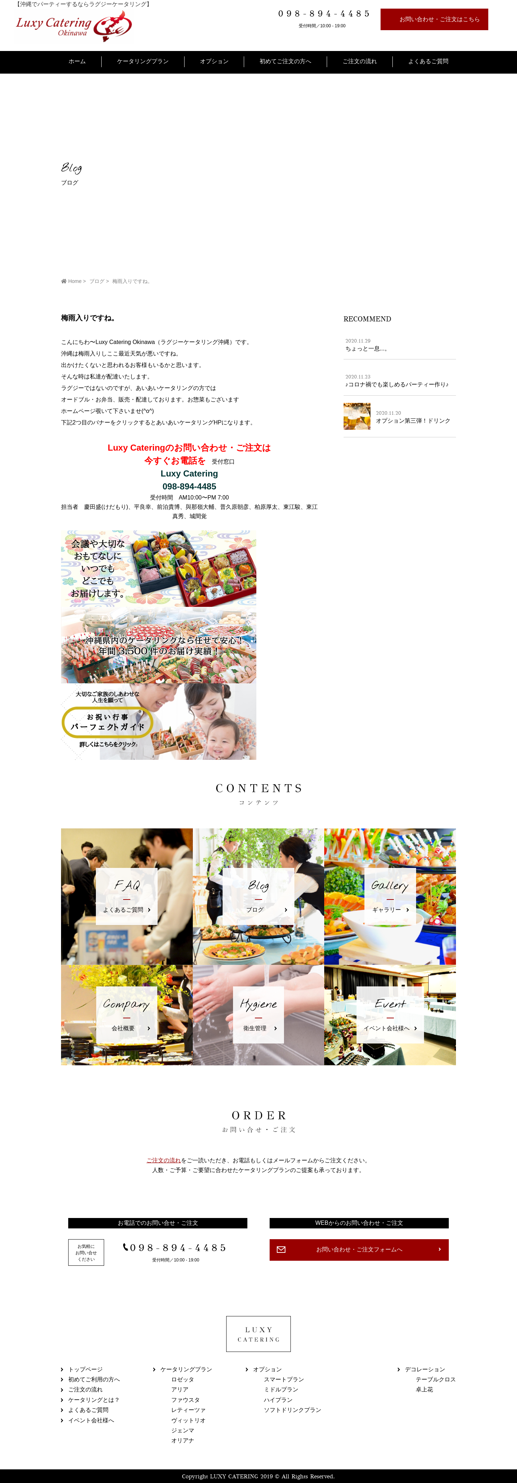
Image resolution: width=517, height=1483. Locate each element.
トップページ (85, 1369)
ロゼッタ (182, 1379)
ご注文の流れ (360, 61)
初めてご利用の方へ (94, 1379)
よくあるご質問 (428, 61)
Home (71, 281)
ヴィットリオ (188, 1420)
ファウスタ (185, 1400)
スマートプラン (284, 1379)
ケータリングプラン (143, 61)
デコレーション (425, 1369)
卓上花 (424, 1389)
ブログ (96, 281)
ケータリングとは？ (94, 1400)
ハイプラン (278, 1400)
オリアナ (182, 1440)
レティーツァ (188, 1410)
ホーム (77, 61)
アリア (179, 1389)
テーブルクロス (436, 1379)
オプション (214, 61)
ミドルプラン (281, 1389)
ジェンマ (182, 1430)
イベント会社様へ (91, 1420)
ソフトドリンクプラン (292, 1410)
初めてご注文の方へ (285, 61)
